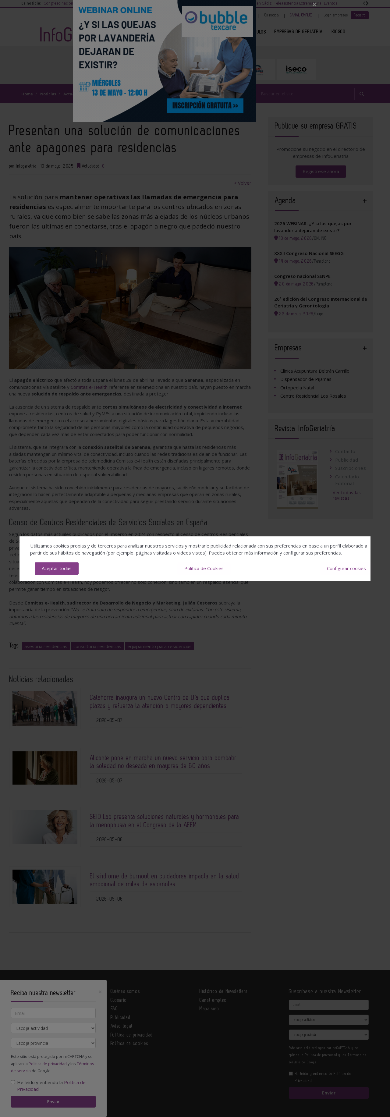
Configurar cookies (346, 568)
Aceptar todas (57, 568)
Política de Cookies (204, 568)
